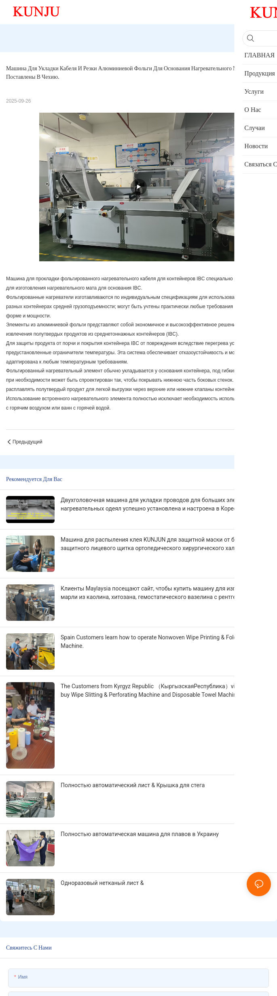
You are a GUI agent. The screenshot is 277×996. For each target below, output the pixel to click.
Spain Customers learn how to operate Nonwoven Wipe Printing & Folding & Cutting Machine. (165, 641)
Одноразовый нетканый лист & (102, 883)
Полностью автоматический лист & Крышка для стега (133, 785)
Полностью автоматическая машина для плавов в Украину (140, 834)
